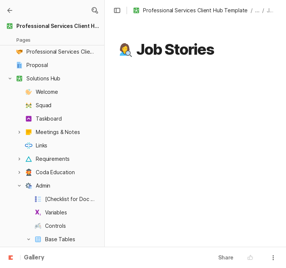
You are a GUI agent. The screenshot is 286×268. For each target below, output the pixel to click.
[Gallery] (9, 10)
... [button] (257, 10)
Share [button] (225, 257)
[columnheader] (177, 142)
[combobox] (181, 135)
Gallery (34, 258)
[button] (94, 10)
